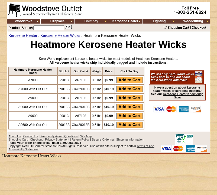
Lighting (159, 21)
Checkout (36, 139)
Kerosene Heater (125, 21)
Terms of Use (145, 146)
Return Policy (80, 139)
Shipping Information (130, 139)
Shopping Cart (18, 139)
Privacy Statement (57, 139)
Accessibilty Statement (24, 149)
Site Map (86, 136)
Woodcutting (193, 21)
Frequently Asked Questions (59, 136)
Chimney (91, 21)
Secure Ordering (103, 139)
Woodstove (23, 21)
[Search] (48, 27)
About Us (15, 136)
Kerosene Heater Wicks (60, 35)
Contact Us (30, 136)
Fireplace (57, 21)
